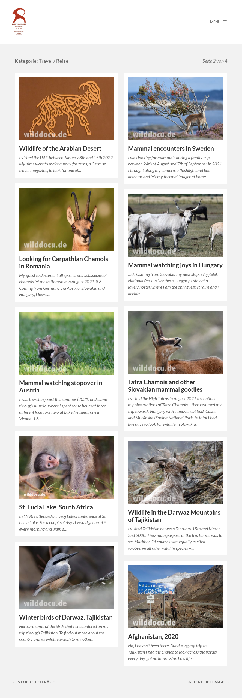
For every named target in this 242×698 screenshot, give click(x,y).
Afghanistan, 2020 (153, 636)
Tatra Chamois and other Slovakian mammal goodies (165, 385)
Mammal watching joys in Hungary (175, 265)
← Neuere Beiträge (33, 681)
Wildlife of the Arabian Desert (60, 148)
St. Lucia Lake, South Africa (56, 507)
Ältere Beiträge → (209, 681)
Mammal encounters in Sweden (171, 148)
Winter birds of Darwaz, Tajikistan (66, 617)
